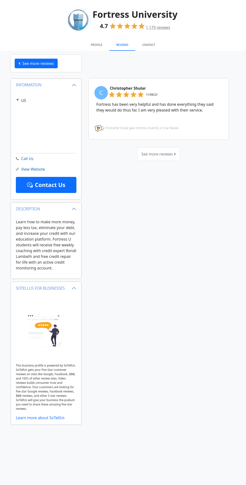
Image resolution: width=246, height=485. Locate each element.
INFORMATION (29, 84)
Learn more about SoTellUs (40, 417)
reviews (158, 27)
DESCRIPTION (28, 208)
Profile (96, 45)
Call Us (24, 159)
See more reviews (158, 154)
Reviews (122, 45)
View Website (30, 169)
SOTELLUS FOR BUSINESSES (40, 288)
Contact (148, 45)
